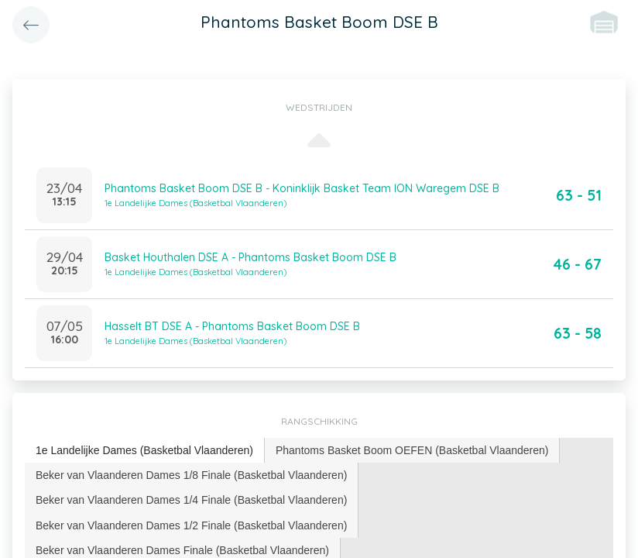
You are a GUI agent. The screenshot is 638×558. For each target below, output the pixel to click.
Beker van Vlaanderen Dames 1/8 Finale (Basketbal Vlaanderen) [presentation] (191, 475)
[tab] (145, 450)
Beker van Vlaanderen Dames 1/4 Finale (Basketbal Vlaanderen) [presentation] (191, 500)
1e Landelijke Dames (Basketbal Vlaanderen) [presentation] (144, 450)
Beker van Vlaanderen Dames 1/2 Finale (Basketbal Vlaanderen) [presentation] (191, 525)
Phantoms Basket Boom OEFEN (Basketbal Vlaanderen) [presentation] (412, 450)
